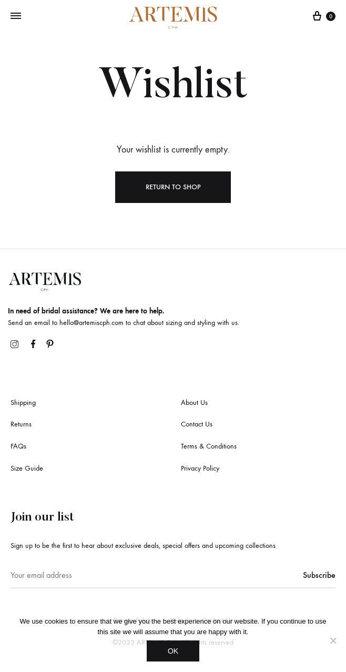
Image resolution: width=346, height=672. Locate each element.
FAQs (18, 446)
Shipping (23, 402)
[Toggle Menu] (16, 16)
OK (173, 651)
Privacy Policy (200, 468)
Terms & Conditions (209, 446)
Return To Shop (173, 186)
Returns (21, 424)
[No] (333, 640)
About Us (194, 402)
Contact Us (196, 424)
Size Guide (27, 468)
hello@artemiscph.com (91, 322)
